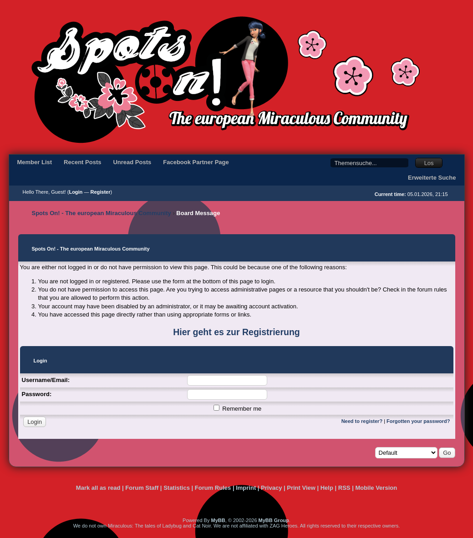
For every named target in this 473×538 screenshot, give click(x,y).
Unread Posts (132, 162)
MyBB (218, 520)
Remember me (238, 408)
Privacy (271, 487)
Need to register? (361, 421)
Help (326, 487)
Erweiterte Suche (432, 177)
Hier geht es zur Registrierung (236, 332)
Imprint (246, 487)
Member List (34, 162)
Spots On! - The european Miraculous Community (101, 213)
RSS (344, 487)
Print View (301, 487)
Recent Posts (82, 162)
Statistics (176, 487)
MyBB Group (274, 520)
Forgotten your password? (418, 421)
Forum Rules (213, 487)
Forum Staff (141, 487)
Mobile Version (376, 487)
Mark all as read (98, 487)
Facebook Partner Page (196, 162)
